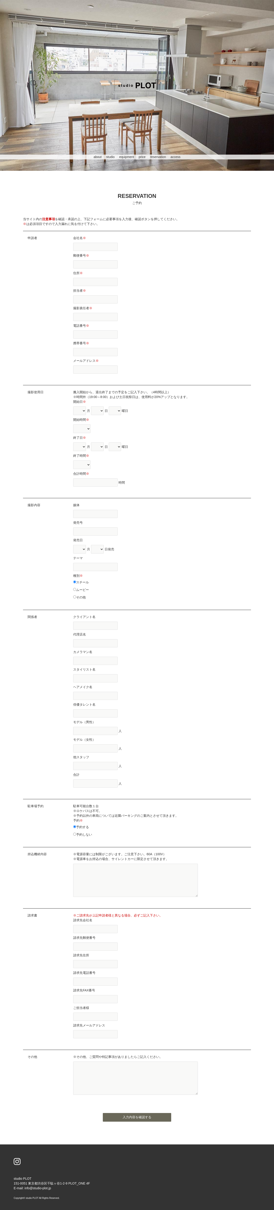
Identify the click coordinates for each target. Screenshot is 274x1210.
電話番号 (81, 325)
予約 (78, 820)
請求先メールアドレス (89, 1025)
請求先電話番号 (84, 973)
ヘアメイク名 (82, 687)
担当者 (79, 290)
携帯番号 (81, 343)
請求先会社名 (82, 920)
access (176, 157)
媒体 (76, 505)
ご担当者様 (81, 1008)
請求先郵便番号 (84, 937)
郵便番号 (81, 255)
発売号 (78, 522)
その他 (79, 597)
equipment (126, 157)
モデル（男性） (84, 722)
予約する (81, 827)
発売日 (78, 540)
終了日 (79, 437)
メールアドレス (86, 360)
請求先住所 (81, 955)
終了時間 (81, 455)
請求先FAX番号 (84, 990)
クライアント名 (84, 617)
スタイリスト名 (84, 669)
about (98, 157)
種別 (78, 575)
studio (110, 157)
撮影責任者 (82, 308)
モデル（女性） (84, 739)
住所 (78, 273)
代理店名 (79, 634)
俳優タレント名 (84, 704)
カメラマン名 (82, 652)
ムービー (81, 590)
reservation (158, 157)
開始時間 (81, 419)
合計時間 (81, 473)
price (142, 157)
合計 (76, 774)
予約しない (82, 834)
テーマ (78, 558)
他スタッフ (81, 757)
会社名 (79, 238)
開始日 (79, 401)
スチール (81, 582)
